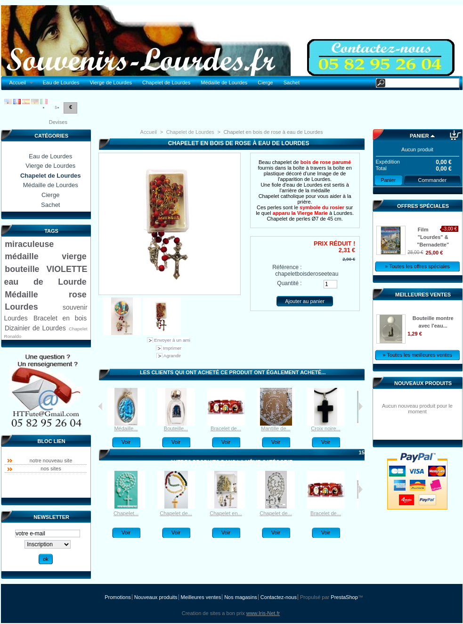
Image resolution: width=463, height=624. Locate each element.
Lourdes (21, 307)
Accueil (19, 83)
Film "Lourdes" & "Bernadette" (433, 237)
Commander (432, 180)
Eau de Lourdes (61, 82)
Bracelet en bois (60, 318)
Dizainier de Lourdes (35, 328)
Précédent (100, 406)
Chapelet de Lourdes (166, 82)
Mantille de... (275, 428)
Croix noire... (325, 428)
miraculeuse (29, 244)
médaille (21, 256)
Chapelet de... (176, 513)
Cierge (265, 82)
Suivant (360, 406)
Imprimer (172, 348)
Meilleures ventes (423, 294)
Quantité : (289, 283)
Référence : (287, 267)
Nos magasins (240, 597)
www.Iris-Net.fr (263, 613)
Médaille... (126, 428)
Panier (419, 136)
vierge (74, 256)
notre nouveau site (51, 460)
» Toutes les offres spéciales (417, 266)
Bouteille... (176, 428)
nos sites (51, 468)
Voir (126, 442)
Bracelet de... (226, 428)
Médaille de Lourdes (224, 82)
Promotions (118, 597)
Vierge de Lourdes (110, 82)
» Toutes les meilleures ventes (417, 355)
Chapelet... (126, 513)
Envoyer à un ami (172, 340)
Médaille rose (45, 294)
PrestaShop (344, 597)
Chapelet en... (226, 513)
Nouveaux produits (423, 383)
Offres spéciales (423, 206)
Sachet (292, 82)
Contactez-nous (278, 597)
